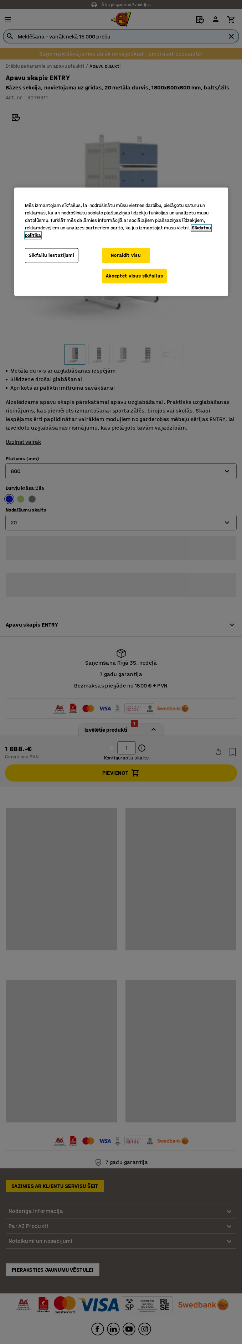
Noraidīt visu (125, 255)
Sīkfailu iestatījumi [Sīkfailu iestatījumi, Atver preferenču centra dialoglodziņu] (51, 255)
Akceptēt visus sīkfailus (134, 276)
